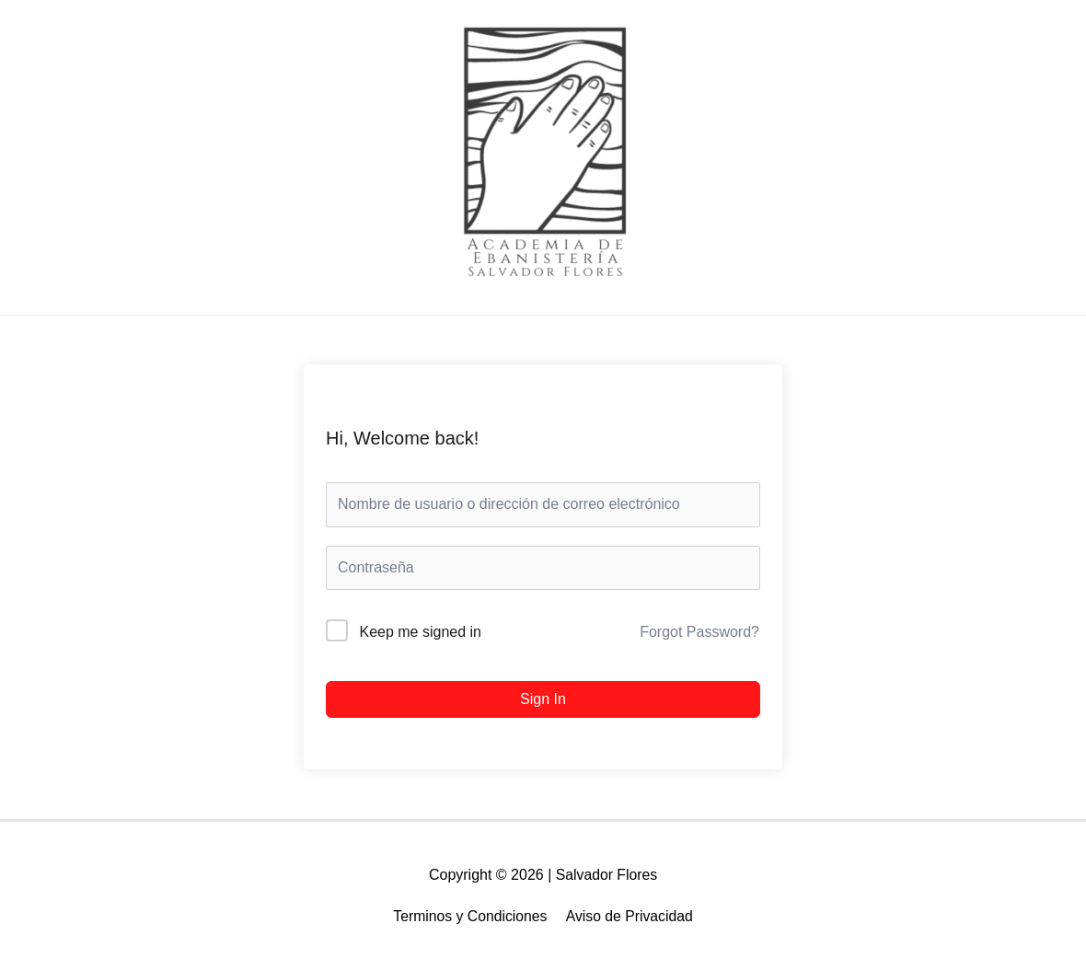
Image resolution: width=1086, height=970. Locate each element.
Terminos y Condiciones (469, 916)
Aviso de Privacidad (630, 916)
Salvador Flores (606, 875)
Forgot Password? (699, 632)
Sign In (543, 699)
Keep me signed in (420, 632)
